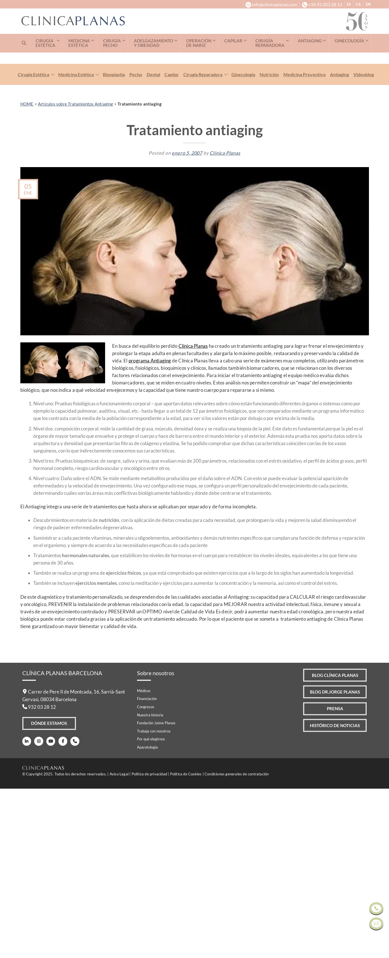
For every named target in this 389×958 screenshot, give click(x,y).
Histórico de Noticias (332, 898)
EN (368, 4)
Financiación (147, 868)
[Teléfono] (72, 911)
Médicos (144, 860)
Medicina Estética (76, 243)
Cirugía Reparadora (202, 243)
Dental (153, 243)
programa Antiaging (150, 530)
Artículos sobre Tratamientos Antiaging (75, 273)
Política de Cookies (186, 943)
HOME (27, 273)
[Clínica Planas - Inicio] (183, 21)
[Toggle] (51, 244)
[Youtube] (49, 911)
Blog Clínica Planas (332, 845)
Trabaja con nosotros (154, 900)
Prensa (332, 880)
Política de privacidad (149, 943)
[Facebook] (60, 911)
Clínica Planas (225, 322)
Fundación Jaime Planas (156, 892)
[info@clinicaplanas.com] (271, 4)
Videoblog (363, 243)
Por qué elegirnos (151, 908)
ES (349, 4)
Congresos (145, 876)
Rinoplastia (114, 243)
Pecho (135, 243)
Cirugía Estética (33, 243)
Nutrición (269, 243)
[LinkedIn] (26, 911)
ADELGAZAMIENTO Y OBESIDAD (153, 43)
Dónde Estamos (49, 893)
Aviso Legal (119, 943)
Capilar (171, 243)
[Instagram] (38, 911)
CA (358, 4)
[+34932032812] (321, 4)
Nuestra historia (150, 884)
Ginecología (243, 243)
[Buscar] (24, 43)
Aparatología (147, 916)
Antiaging (339, 243)
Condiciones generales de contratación (237, 943)
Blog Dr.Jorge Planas (332, 862)
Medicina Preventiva (304, 243)
